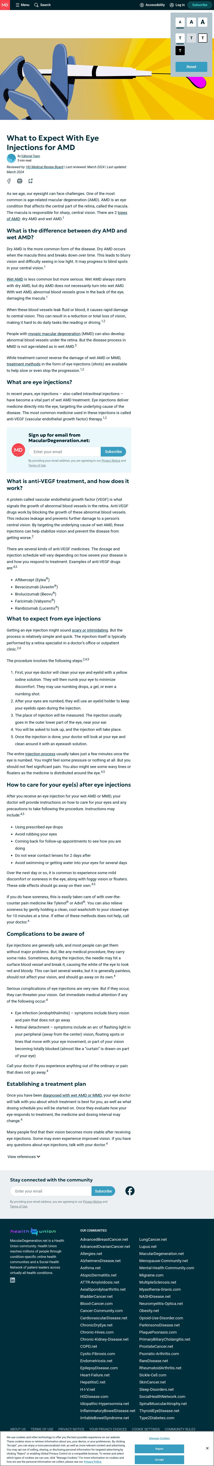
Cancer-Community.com (101, 1310)
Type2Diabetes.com (157, 1417)
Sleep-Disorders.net (156, 1389)
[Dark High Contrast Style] (180, 50)
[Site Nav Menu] (22, 5)
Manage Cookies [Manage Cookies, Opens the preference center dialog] (159, 1438)
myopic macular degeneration (54, 333)
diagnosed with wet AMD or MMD (72, 1095)
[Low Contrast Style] (191, 38)
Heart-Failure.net (95, 1375)
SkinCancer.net (152, 1382)
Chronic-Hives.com (97, 1332)
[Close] (207, 1448)
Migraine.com (151, 1275)
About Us (18, 1429)
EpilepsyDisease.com (99, 1368)
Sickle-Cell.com (153, 1375)
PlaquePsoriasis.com (158, 1332)
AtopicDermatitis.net (98, 1275)
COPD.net (88, 1346)
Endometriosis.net (96, 1360)
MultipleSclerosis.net (157, 1282)
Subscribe (199, 5)
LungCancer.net (153, 1239)
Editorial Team (31, 156)
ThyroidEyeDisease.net (159, 1410)
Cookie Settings (146, 1429)
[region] (107, 1448)
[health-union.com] (33, 1231)
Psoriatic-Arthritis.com (159, 1353)
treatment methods (24, 364)
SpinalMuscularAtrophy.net (163, 1403)
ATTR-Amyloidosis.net (99, 1282)
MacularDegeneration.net (161, 1253)
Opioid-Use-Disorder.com (161, 1318)
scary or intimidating (90, 630)
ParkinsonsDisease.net (159, 1325)
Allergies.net (91, 1253)
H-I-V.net (87, 1389)
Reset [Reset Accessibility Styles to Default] (191, 67)
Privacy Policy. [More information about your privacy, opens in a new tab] (93, 1461)
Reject (159, 1448)
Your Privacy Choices (108, 1429)
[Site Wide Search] (42, 5)
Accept (159, 1459)
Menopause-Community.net (163, 1260)
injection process (40, 753)
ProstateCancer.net (156, 1346)
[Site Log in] (177, 5)
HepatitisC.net (92, 1382)
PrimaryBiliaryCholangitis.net (164, 1339)
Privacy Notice (111, 460)
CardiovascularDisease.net (103, 1318)
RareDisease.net (153, 1360)
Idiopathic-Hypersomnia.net (104, 1403)
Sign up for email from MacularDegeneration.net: (59, 437)
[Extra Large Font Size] (202, 22)
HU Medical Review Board (44, 167)
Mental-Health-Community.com (166, 1267)
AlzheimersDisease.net (100, 1260)
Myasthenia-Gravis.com (160, 1289)
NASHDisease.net (155, 1296)
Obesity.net (149, 1310)
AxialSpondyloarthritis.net (103, 1289)
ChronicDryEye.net (96, 1325)
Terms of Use (37, 465)
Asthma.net (90, 1267)
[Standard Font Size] (180, 22)
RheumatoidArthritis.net (160, 1368)
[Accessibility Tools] (152, 5)
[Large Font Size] (191, 22)
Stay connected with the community (51, 1180)
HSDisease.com (94, 1396)
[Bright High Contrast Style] (202, 38)
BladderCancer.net (96, 1296)
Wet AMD (15, 279)
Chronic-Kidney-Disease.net (104, 1339)
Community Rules (180, 1429)
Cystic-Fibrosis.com (97, 1353)
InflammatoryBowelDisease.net (107, 1410)
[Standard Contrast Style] (180, 38)
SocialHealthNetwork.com (162, 1396)
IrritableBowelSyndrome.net (104, 1417)
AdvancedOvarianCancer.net (105, 1246)
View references (24, 1156)
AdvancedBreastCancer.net (104, 1239)
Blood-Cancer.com (96, 1303)
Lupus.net (148, 1246)
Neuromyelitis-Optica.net (161, 1303)
